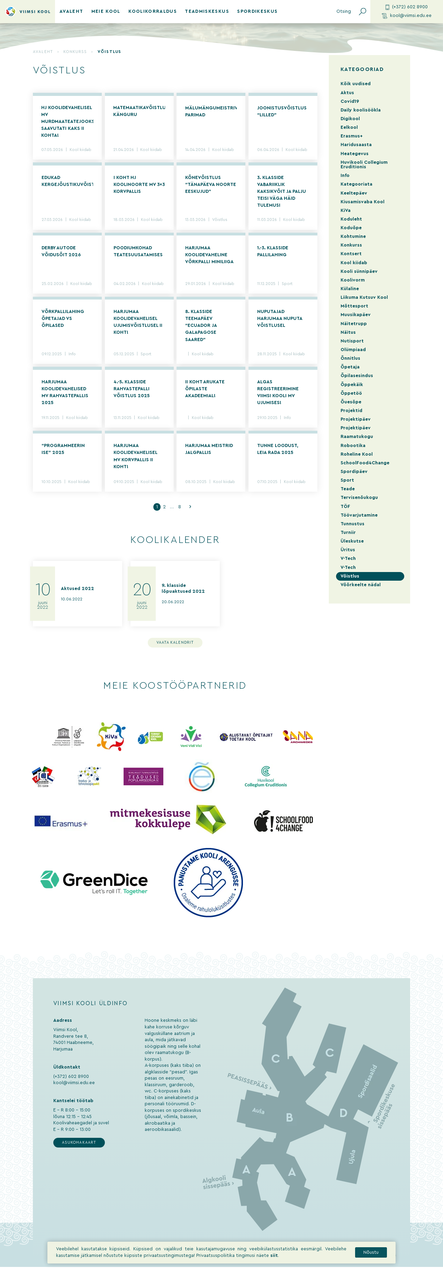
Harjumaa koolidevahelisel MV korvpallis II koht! (135, 457)
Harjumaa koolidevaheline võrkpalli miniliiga (209, 255)
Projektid (351, 410)
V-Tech (348, 558)
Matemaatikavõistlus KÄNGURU (139, 111)
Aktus (347, 92)
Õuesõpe (351, 402)
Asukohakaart (79, 1143)
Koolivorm (353, 280)
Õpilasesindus (357, 375)
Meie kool (105, 11)
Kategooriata (356, 184)
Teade (348, 488)
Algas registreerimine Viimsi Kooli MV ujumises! (278, 393)
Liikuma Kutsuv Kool (364, 297)
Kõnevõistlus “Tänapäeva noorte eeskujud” (210, 185)
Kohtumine (353, 236)
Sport (287, 284)
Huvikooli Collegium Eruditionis (364, 164)
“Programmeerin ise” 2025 (63, 450)
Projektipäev (356, 419)
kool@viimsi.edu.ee (407, 16)
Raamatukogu (357, 436)
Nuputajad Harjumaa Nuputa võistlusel (279, 319)
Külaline (350, 288)
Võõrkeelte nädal (361, 584)
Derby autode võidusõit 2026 (61, 252)
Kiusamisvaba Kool (363, 201)
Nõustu (371, 1256)
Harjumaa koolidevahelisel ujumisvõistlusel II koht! (138, 323)
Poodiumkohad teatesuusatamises (138, 252)
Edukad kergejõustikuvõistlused (67, 182)
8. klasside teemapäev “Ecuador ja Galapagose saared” (201, 326)
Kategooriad (362, 69)
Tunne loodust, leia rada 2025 (277, 450)
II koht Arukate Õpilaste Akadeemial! (205, 389)
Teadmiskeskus (207, 11)
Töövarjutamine (359, 515)
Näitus (348, 332)
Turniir (348, 532)
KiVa (346, 210)
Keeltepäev (354, 193)
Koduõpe (351, 227)
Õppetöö (351, 393)
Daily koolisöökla (361, 110)
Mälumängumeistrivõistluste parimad (211, 111)
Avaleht (71, 11)
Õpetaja (350, 367)
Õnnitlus (350, 358)
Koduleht (351, 219)
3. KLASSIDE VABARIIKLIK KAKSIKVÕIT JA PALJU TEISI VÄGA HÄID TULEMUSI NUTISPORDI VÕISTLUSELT (281, 193)
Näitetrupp (354, 323)
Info (72, 355)
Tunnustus (352, 523)
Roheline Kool (357, 454)
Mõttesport (354, 306)
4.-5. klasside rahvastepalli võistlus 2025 (132, 389)
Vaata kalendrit (175, 643)
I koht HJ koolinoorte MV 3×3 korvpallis (139, 185)
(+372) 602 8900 (407, 7)
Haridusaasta (356, 144)
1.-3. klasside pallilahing (272, 252)
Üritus (348, 549)
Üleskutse (352, 541)
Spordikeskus (257, 11)
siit (274, 1259)
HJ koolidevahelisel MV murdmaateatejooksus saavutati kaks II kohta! (67, 122)
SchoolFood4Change (365, 463)
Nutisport (352, 341)
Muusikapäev (356, 314)
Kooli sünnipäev (359, 271)
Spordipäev (354, 471)
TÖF (345, 506)
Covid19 (350, 101)
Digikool (350, 118)
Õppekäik (352, 384)
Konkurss (75, 52)
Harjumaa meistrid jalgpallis (209, 450)
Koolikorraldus (152, 11)
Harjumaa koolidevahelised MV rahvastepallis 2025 (65, 393)
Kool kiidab (81, 150)
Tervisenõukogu (359, 497)
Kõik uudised (356, 83)
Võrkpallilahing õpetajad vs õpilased (63, 319)
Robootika (353, 445)
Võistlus (219, 220)
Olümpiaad (353, 349)
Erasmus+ (352, 136)
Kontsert (351, 253)
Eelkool (349, 127)
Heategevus (355, 153)
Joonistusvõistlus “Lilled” (282, 111)
